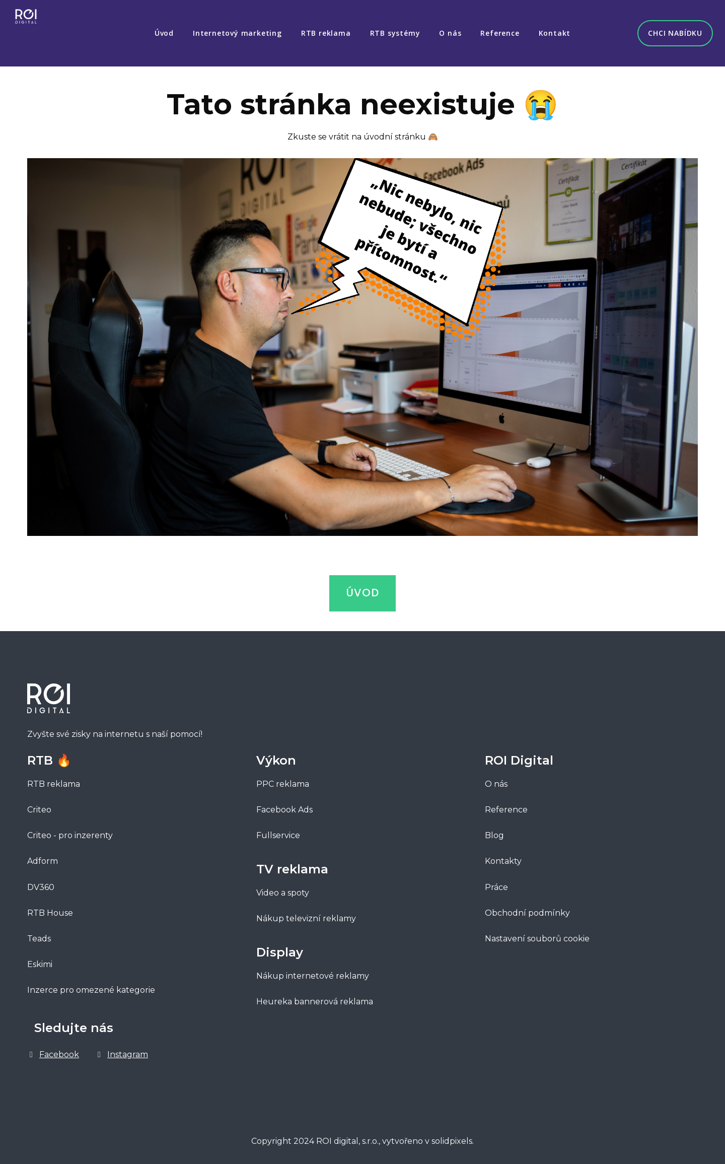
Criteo (39, 805)
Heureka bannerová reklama (314, 997)
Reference (506, 805)
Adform (42, 856)
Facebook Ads (284, 805)
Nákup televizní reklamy (306, 914)
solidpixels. (452, 1136)
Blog (494, 831)
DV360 (40, 882)
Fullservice (279, 831)
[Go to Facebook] (53, 1050)
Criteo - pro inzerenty (70, 831)
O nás (496, 779)
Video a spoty (282, 888)
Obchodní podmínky (527, 908)
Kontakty (503, 856)
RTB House (50, 908)
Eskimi (39, 960)
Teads (39, 934)
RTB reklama (53, 779)
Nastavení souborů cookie (537, 934)
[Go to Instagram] (121, 1050)
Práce (496, 882)
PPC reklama (282, 779)
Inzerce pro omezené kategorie (91, 985)
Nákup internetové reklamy (312, 971)
